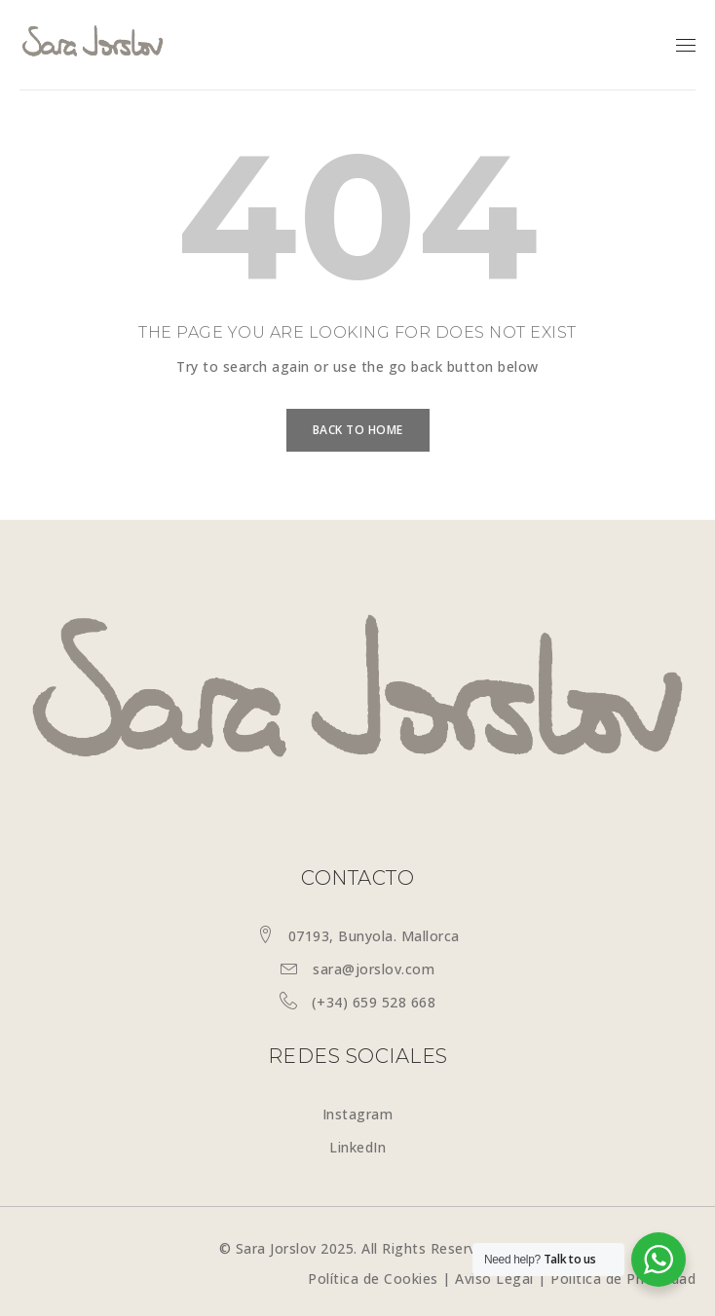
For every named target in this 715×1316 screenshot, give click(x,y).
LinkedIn (357, 1147)
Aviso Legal (494, 1278)
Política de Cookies (373, 1278)
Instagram (358, 1114)
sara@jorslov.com (373, 969)
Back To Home (358, 429)
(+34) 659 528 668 (374, 1002)
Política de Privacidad (623, 1278)
